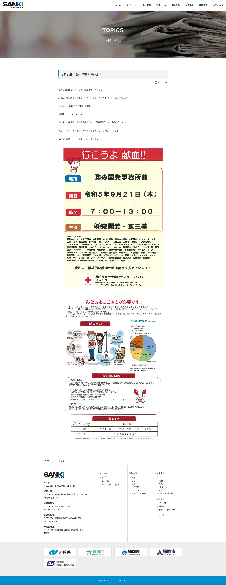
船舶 (134, 484)
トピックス (132, 5)
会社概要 (147, 5)
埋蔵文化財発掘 (139, 493)
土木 (134, 478)
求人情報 (163, 503)
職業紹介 (163, 506)
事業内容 (176, 5)
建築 (134, 481)
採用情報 (203, 5)
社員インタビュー (167, 510)
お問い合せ (218, 5)
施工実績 (189, 5)
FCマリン (136, 487)
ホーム (118, 5)
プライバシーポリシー (112, 485)
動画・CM (161, 5)
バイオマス (137, 490)
